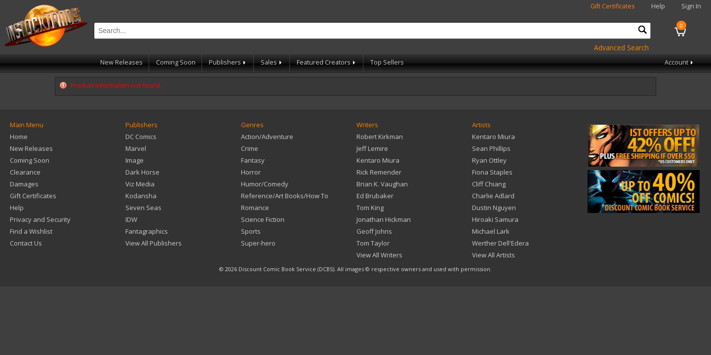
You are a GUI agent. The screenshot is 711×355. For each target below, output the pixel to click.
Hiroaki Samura (495, 219)
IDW (131, 219)
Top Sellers (387, 62)
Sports (251, 231)
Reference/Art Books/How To (284, 195)
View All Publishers (153, 243)
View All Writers (379, 254)
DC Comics (141, 136)
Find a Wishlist (31, 231)
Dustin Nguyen (494, 207)
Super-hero (258, 243)
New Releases (121, 62)
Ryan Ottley (489, 160)
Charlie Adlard (493, 195)
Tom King (370, 207)
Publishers (228, 62)
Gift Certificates (613, 6)
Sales (272, 62)
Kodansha (141, 195)
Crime (249, 148)
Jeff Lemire (372, 148)
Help (658, 6)
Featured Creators (327, 62)
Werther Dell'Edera (500, 243)
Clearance (25, 172)
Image (134, 160)
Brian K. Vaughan (382, 183)
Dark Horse (142, 172)
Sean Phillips (491, 148)
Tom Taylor (373, 243)
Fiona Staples (492, 172)
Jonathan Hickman (383, 219)
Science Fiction (262, 219)
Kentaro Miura (377, 160)
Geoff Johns (374, 231)
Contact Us (26, 243)
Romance (255, 207)
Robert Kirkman (379, 136)
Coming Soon (176, 62)
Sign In (691, 6)
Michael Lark (491, 231)
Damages (24, 183)
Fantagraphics (146, 231)
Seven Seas (143, 207)
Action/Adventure (267, 136)
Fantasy (253, 160)
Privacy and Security (40, 219)
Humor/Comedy (264, 183)
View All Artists (493, 254)
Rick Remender (378, 172)
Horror (251, 172)
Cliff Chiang (489, 183)
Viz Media (140, 183)
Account (680, 62)
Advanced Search (621, 47)
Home (19, 136)
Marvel (135, 148)
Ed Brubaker (375, 195)
